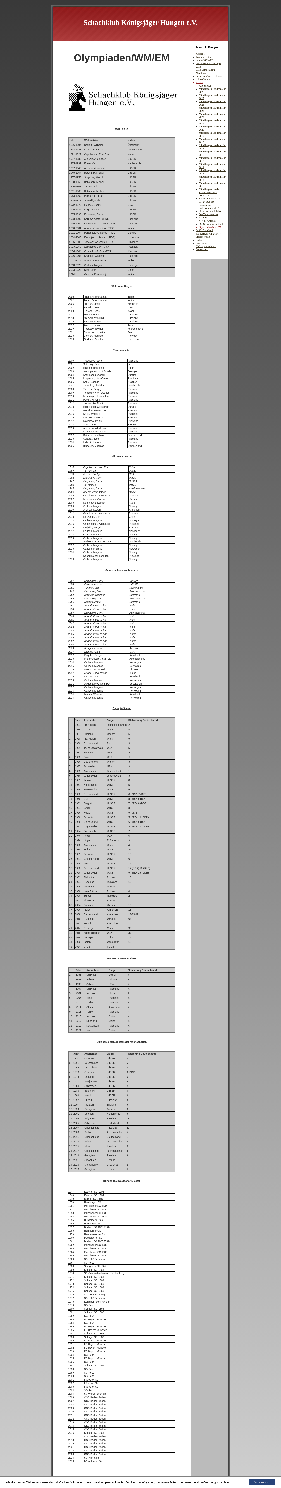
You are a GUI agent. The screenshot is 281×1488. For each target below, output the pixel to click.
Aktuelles (201, 53)
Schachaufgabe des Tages (209, 76)
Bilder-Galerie (203, 79)
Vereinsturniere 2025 (209, 198)
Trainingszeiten (203, 57)
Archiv (199, 82)
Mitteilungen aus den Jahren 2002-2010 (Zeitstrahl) (209, 192)
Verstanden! (262, 1482)
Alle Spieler (205, 85)
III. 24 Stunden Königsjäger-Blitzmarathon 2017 (209, 204)
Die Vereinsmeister (208, 214)
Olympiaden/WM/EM (210, 227)
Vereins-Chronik (207, 220)
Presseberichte (203, 236)
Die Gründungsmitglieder (212, 224)
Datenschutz (202, 249)
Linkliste (200, 240)
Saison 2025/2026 (205, 60)
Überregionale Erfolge (210, 211)
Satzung (203, 217)
